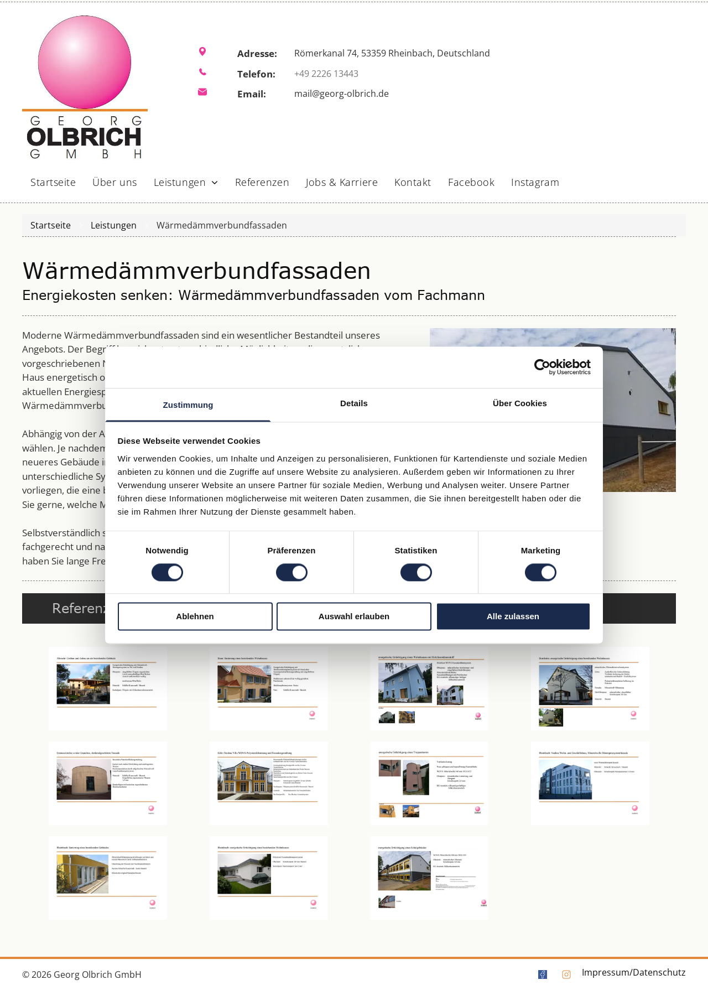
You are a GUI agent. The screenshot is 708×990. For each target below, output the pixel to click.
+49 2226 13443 (326, 74)
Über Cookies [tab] (520, 403)
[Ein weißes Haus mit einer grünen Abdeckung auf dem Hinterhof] (269, 878)
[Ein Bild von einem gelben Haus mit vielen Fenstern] (269, 783)
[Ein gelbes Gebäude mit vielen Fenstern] (108, 878)
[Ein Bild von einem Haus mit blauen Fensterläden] (269, 688)
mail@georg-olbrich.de (341, 93)
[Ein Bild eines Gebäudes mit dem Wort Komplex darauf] (429, 783)
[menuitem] (53, 179)
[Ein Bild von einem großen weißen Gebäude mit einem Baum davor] (590, 783)
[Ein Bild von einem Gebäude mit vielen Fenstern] (429, 878)
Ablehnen (195, 616)
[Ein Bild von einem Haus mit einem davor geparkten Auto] (108, 688)
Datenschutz (659, 972)
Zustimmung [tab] (188, 405)
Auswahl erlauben (354, 616)
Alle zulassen (513, 616)
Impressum (605, 972)
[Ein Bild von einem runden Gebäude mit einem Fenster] (108, 783)
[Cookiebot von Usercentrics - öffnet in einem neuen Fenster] (542, 367)
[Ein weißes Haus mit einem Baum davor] (590, 688)
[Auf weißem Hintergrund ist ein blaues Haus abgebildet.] (429, 688)
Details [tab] (354, 403)
